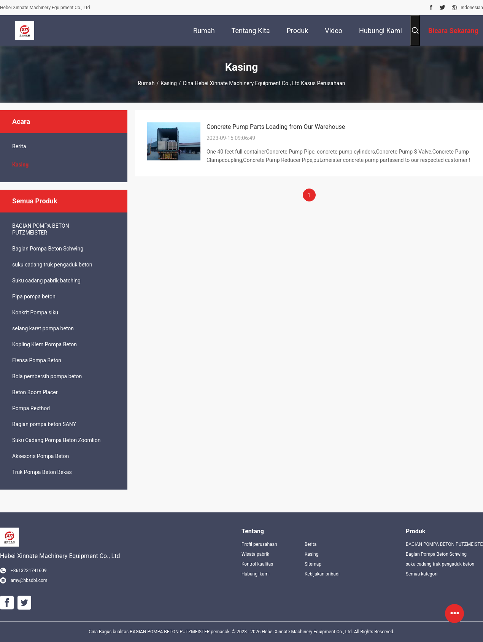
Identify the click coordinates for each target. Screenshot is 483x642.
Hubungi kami (256, 574)
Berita (19, 146)
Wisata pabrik (255, 554)
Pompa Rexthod (31, 408)
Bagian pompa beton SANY (44, 424)
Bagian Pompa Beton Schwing (47, 249)
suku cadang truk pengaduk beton (52, 265)
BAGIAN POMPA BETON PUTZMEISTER (40, 229)
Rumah (146, 83)
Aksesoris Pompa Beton (40, 456)
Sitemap (313, 564)
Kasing (168, 83)
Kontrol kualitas (257, 564)
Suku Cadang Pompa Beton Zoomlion (56, 440)
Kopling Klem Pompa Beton (44, 344)
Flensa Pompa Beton (36, 360)
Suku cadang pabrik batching (46, 280)
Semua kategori (422, 574)
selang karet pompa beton (43, 328)
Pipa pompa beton (34, 296)
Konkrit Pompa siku (35, 312)
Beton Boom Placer (35, 392)
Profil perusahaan (259, 544)
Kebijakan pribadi (322, 574)
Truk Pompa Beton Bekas (42, 472)
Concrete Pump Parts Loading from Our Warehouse (276, 126)
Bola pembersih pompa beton (47, 376)
